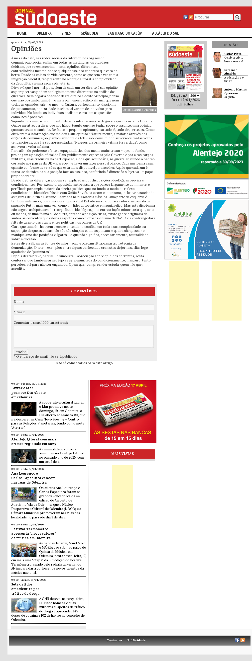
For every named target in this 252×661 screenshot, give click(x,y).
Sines (66, 33)
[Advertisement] (184, 291)
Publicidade (136, 640)
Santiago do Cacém (125, 33)
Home (22, 33)
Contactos (115, 640)
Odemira (44, 33)
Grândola (89, 33)
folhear (189, 104)
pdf (179, 104)
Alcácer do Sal (165, 33)
